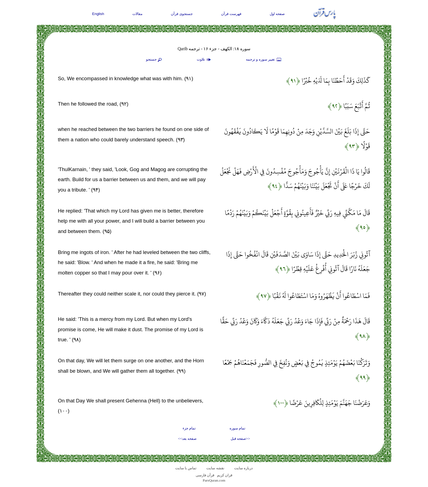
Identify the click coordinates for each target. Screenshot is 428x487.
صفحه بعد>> (187, 439)
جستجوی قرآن (182, 14)
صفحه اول (277, 14)
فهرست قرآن (231, 14)
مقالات (137, 14)
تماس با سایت (186, 468)
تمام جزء (189, 428)
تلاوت (204, 59)
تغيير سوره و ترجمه (264, 59)
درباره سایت (243, 468)
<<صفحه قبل (240, 439)
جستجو (154, 59)
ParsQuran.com (214, 480)
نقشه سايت (215, 468)
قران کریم (224, 475)
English (98, 14)
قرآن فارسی (205, 475)
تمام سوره (237, 428)
